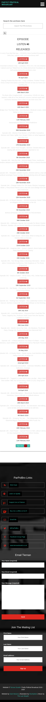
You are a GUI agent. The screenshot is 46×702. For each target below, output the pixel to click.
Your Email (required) (9, 572)
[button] (4, 33)
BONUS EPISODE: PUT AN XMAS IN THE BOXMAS (23, 213)
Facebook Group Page (17, 537)
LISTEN (23, 59)
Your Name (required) (9, 561)
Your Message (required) (10, 583)
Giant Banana (14, 694)
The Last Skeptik (23, 696)
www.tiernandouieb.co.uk (18, 545)
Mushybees (33, 694)
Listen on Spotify (14, 494)
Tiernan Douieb (15, 687)
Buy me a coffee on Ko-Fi (18, 511)
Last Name (7, 644)
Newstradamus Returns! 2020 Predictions (23, 122)
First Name (7, 633)
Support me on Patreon (17, 502)
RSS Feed (13, 485)
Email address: (9, 655)
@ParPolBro (14, 528)
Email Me (13, 519)
